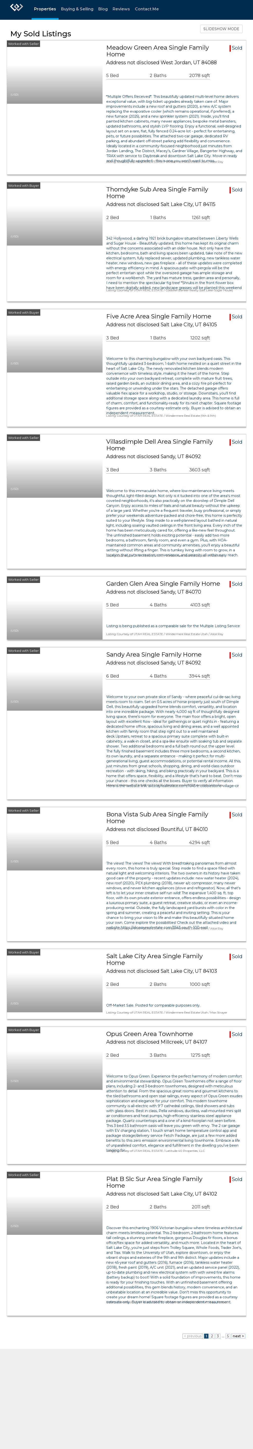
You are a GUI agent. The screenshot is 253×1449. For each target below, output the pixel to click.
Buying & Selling (77, 9)
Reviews (121, 9)
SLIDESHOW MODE (221, 29)
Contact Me (147, 9)
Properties (45, 9)
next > (238, 1336)
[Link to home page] (16, 10)
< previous (193, 1336)
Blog (103, 9)
